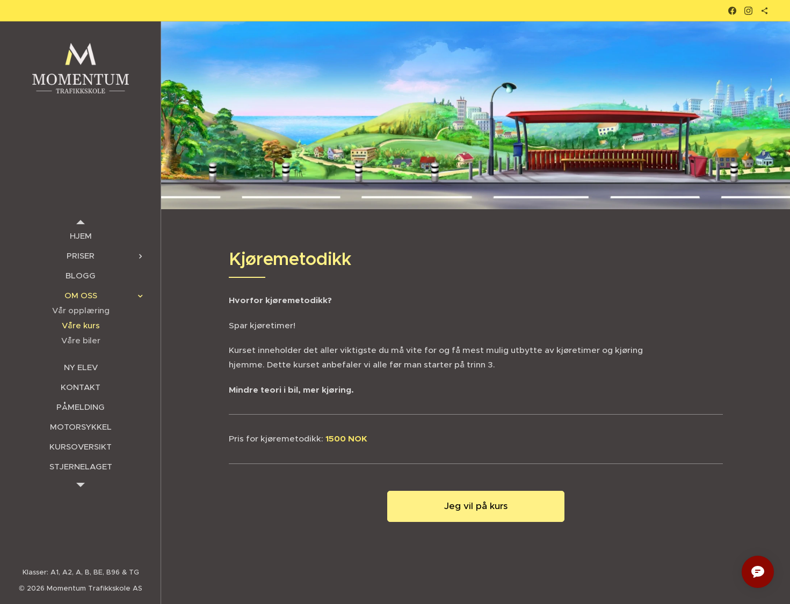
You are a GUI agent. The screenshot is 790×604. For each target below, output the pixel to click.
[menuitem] (80, 236)
